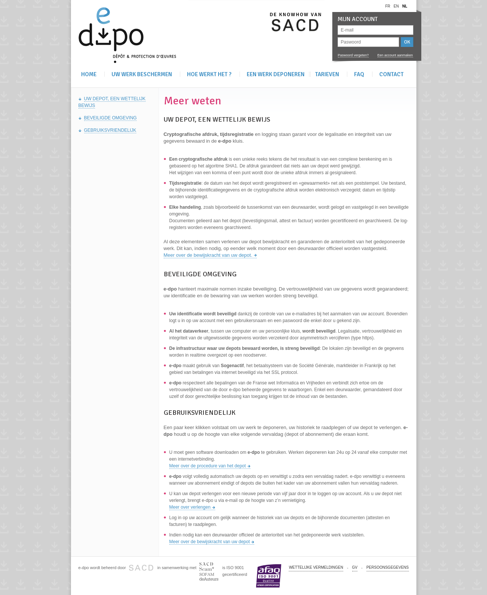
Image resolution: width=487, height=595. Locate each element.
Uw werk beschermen (142, 74)
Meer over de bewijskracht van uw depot (209, 541)
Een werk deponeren (276, 74)
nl (404, 6)
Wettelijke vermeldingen (316, 567)
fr (387, 6)
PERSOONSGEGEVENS (387, 567)
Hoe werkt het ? (209, 74)
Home (88, 74)
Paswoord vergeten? (353, 55)
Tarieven (327, 74)
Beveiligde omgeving (110, 118)
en (396, 6)
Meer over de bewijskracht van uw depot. (208, 255)
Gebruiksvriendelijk (110, 130)
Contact (391, 74)
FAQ (359, 74)
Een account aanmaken (395, 55)
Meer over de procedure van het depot (207, 465)
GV (354, 567)
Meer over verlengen (190, 507)
